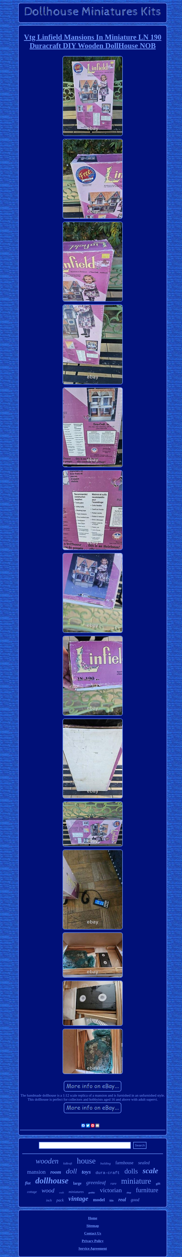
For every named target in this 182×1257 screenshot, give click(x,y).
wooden (47, 1161)
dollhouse (51, 1180)
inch (49, 1200)
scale (150, 1170)
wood (47, 1190)
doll (71, 1171)
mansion (36, 1172)
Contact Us (92, 1233)
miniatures (76, 1192)
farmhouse (124, 1162)
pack (60, 1200)
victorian (111, 1190)
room (55, 1172)
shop (129, 1192)
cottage (32, 1192)
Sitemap (92, 1226)
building (105, 1163)
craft (61, 1192)
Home (92, 1218)
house (86, 1160)
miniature (136, 1181)
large (77, 1183)
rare (113, 1183)
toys (86, 1172)
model (99, 1199)
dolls (131, 1171)
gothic (91, 1192)
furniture (147, 1190)
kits (111, 1200)
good (135, 1199)
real (122, 1199)
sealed (144, 1162)
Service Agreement (92, 1248)
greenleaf (96, 1182)
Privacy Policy (93, 1241)
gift (158, 1183)
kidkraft (67, 1163)
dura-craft (108, 1173)
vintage (78, 1198)
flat (28, 1183)
